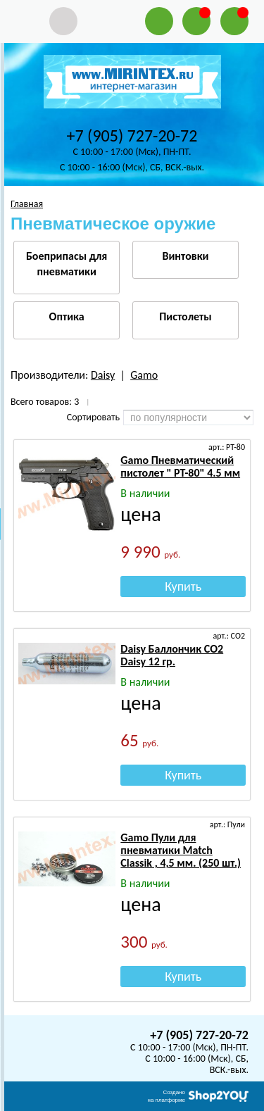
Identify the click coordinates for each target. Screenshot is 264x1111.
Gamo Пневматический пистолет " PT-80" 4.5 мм (180, 466)
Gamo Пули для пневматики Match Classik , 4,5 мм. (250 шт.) (180, 850)
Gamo (144, 375)
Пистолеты (185, 316)
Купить (183, 586)
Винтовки (185, 256)
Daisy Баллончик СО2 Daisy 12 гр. (171, 655)
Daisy (103, 375)
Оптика (66, 316)
